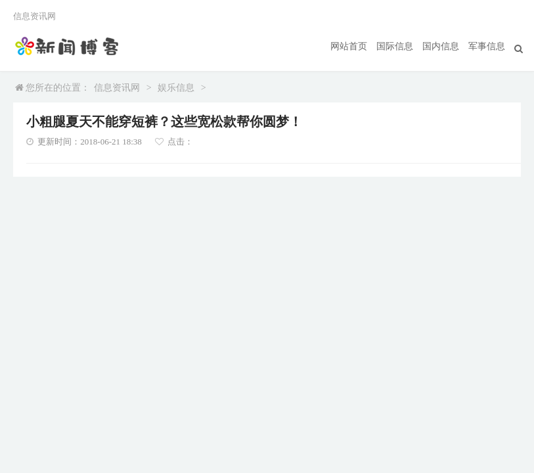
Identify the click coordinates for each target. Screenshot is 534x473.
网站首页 (348, 46)
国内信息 (440, 46)
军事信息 (486, 46)
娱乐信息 (176, 88)
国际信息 (394, 46)
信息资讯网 (117, 88)
